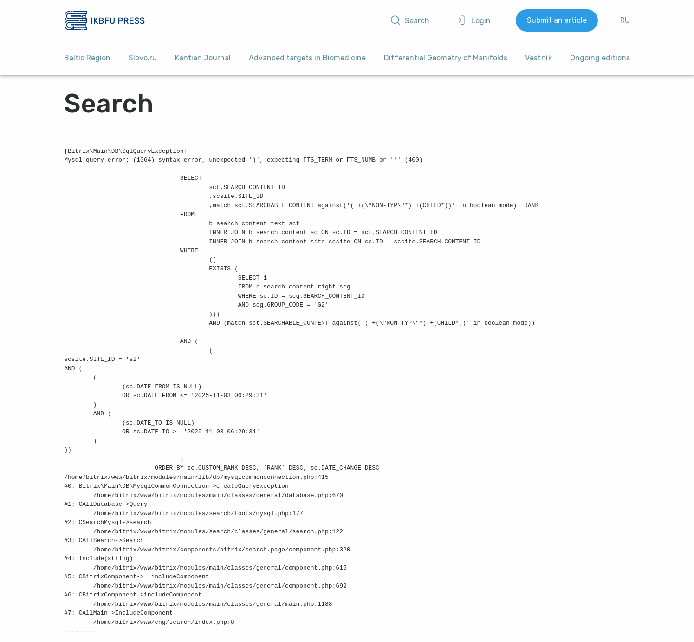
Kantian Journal (203, 57)
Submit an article (557, 20)
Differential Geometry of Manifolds (445, 57)
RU (625, 20)
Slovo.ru (143, 57)
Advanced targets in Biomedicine (307, 57)
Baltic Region (87, 57)
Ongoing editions (600, 57)
